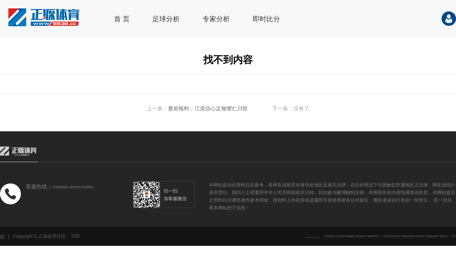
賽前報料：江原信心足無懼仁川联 (208, 108)
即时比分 (266, 19)
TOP (75, 236)
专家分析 (216, 19)
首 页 (122, 19)
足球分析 (166, 19)
